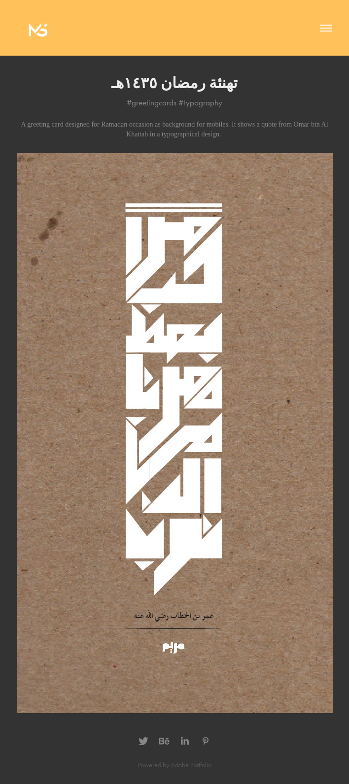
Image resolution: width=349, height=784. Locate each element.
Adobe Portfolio (191, 765)
